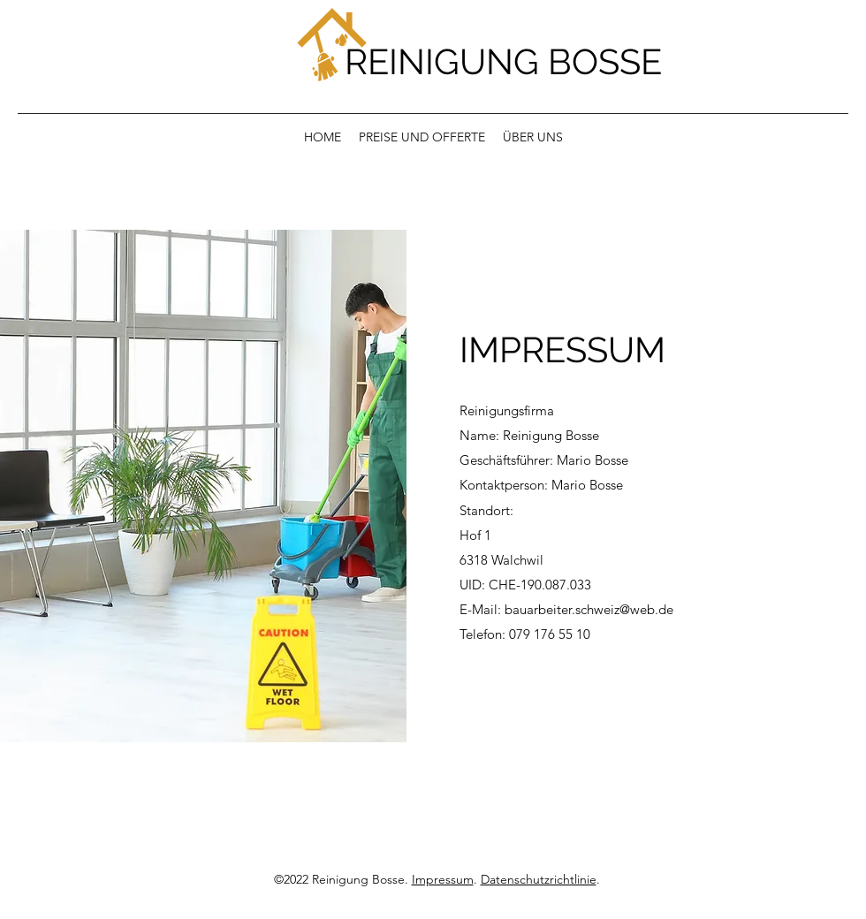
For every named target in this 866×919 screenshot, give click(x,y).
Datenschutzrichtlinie (538, 879)
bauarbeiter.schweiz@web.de (589, 609)
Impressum (443, 879)
